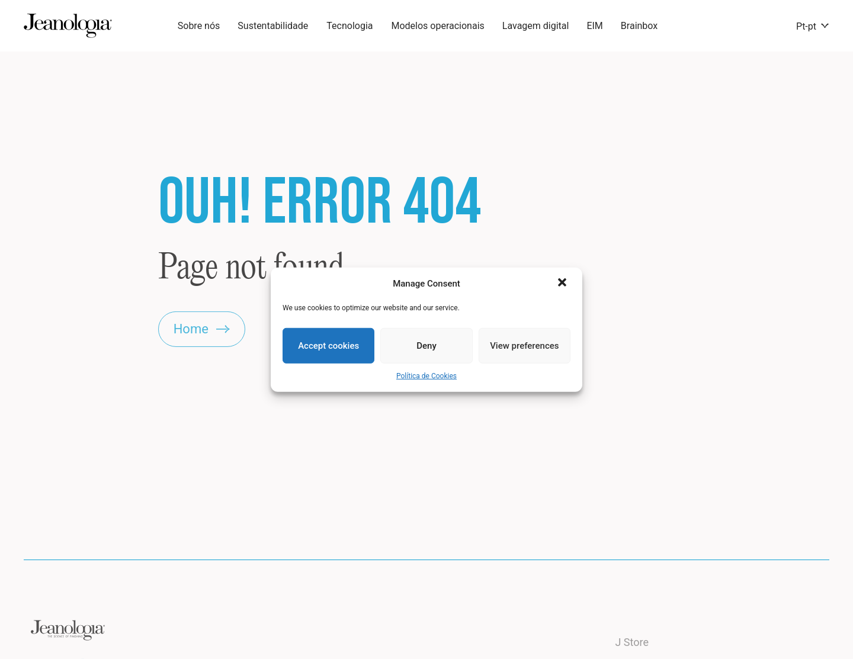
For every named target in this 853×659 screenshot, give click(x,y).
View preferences (524, 345)
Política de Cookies (426, 376)
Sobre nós (199, 25)
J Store (632, 652)
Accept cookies (328, 345)
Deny (426, 345)
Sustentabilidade (273, 25)
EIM (594, 25)
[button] (563, 284)
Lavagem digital (535, 25)
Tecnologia (349, 25)
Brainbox (639, 25)
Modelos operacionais (437, 25)
